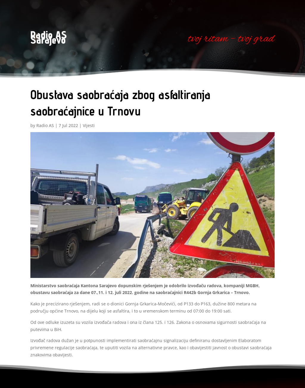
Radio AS (45, 125)
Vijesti (89, 125)
